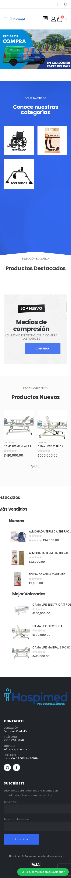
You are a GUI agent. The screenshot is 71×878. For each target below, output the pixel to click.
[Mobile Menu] (7, 19)
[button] (32, 466)
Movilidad (9, 442)
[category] (19, 140)
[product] (19, 424)
